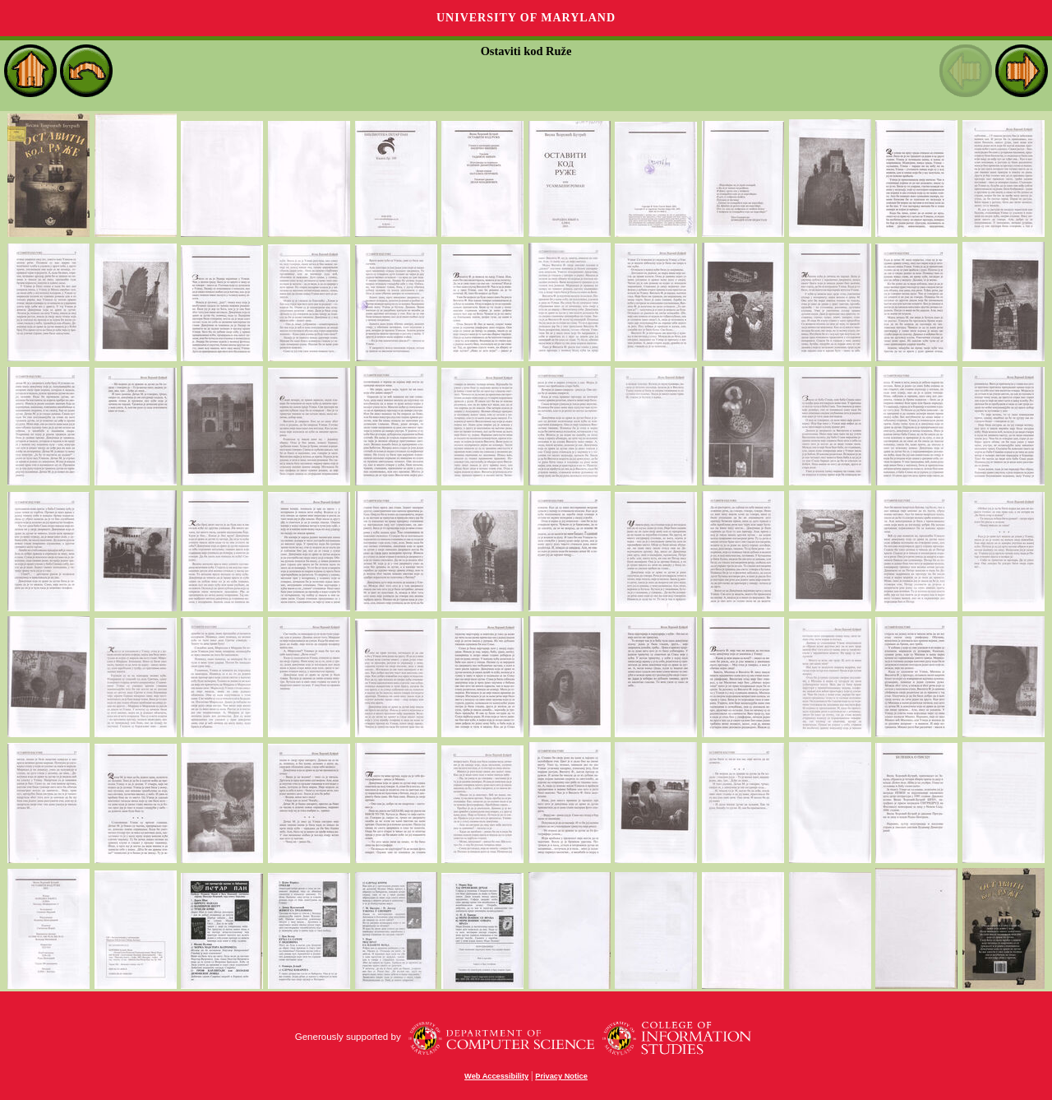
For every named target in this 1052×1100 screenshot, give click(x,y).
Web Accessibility (496, 1076)
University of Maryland (526, 18)
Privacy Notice (561, 1076)
